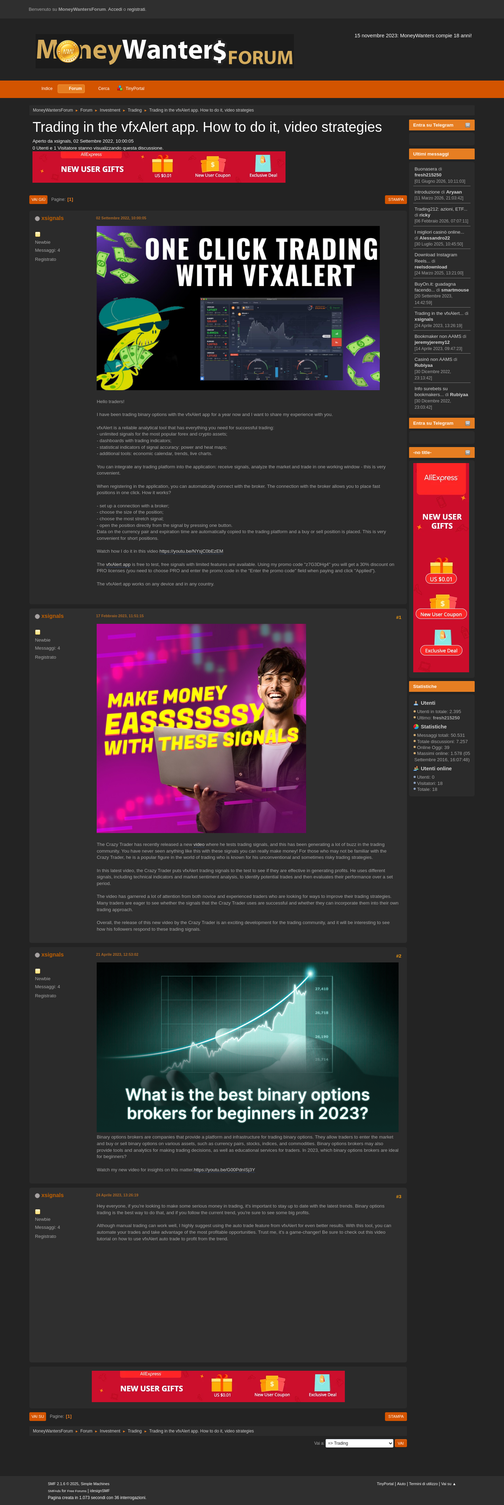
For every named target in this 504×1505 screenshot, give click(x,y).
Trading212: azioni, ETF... (441, 209)
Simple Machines (95, 1484)
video (199, 844)
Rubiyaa (424, 365)
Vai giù (38, 199)
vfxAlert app (118, 564)
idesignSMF (100, 1491)
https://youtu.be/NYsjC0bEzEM (191, 551)
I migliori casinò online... (439, 232)
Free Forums (77, 1491)
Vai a (318, 1442)
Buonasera (426, 169)
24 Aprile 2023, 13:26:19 (117, 1195)
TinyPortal (385, 1484)
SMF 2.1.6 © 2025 (63, 1484)
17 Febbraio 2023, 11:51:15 (120, 616)
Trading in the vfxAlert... (439, 313)
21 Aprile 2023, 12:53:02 (117, 954)
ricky (425, 215)
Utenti (428, 703)
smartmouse (455, 290)
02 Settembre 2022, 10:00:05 (121, 218)
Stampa (395, 199)
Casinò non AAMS (433, 359)
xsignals (424, 319)
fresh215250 (428, 174)
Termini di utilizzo (423, 1484)
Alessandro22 (435, 238)
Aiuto (401, 1484)
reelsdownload (431, 267)
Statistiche (425, 686)
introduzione (427, 192)
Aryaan (454, 192)
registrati (136, 9)
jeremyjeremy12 (432, 342)
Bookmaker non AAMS (438, 336)
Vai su (37, 1416)
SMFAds (54, 1491)
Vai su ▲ (448, 1484)
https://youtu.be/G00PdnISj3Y (224, 1169)
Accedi (115, 9)
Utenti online (436, 768)
